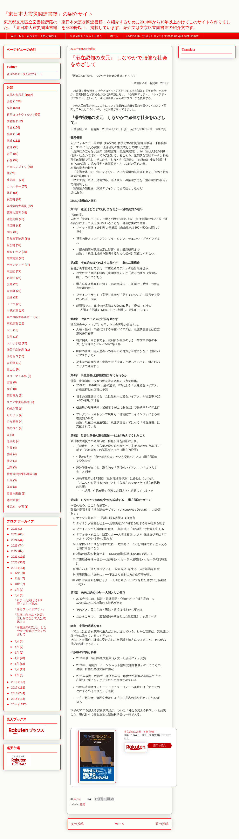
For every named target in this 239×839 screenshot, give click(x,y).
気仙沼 (11, 278)
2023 (14, 545)
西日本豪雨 (14, 493)
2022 (14, 551)
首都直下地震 (15, 238)
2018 (14, 682)
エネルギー (14, 186)
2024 (14, 540)
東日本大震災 (15, 94)
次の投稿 (77, 824)
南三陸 (11, 271)
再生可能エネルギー (20, 317)
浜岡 (9, 487)
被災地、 (12, 179)
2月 (17, 669)
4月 (17, 658)
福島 (9, 108)
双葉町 (11, 199)
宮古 (9, 382)
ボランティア (15, 264)
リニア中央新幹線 (18, 402)
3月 (17, 663)
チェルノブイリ (17, 166)
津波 (9, 127)
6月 (17, 646)
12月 (17, 572)
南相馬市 (12, 323)
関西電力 (12, 395)
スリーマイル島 (17, 376)
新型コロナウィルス (20, 114)
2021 (14, 556)
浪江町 (11, 225)
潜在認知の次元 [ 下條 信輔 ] (139, 731)
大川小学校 (14, 343)
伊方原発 (12, 421)
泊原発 (11, 441)
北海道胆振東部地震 (20, 474)
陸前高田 (12, 219)
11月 (17, 578)
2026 (14, 528)
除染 (9, 460)
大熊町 (11, 290)
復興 (9, 134)
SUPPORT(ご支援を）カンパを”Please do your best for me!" (163, 35)
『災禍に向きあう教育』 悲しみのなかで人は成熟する (30, 618)
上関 (9, 467)
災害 (9, 336)
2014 (14, 704)
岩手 (9, 153)
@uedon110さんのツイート (25, 74)
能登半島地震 (15, 349)
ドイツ (11, 304)
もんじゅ (12, 415)
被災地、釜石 (15, 506)
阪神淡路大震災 (17, 206)
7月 (17, 641)
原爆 (9, 297)
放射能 (11, 121)
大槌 (9, 232)
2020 (14, 562)
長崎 (9, 454)
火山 (9, 330)
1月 (17, 675)
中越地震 (12, 310)
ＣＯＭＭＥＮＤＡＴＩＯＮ (86, 35)
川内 (9, 480)
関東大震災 (14, 212)
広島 (9, 284)
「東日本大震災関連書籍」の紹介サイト (48, 14)
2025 (14, 534)
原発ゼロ (12, 356)
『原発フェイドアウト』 (30, 609)
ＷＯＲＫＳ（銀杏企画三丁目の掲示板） (36, 35)
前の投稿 (162, 824)
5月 (17, 652)
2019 (14, 568)
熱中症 (11, 500)
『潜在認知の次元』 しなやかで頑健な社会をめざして (30, 631)
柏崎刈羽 (12, 408)
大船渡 (11, 362)
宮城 (9, 140)
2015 (14, 698)
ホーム (114, 35)
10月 (17, 584)
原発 (82, 804)
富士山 (11, 369)
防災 (9, 147)
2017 (14, 687)
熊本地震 (12, 258)
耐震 (9, 447)
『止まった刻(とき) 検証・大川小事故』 (28, 602)
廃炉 (9, 389)
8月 (17, 595)
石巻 (9, 160)
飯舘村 (11, 245)
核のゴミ (12, 428)
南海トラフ (14, 251)
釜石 (9, 192)
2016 (14, 693)
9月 (17, 589)
